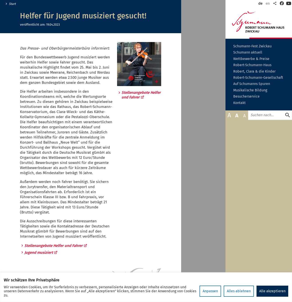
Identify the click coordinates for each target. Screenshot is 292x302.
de (260, 3)
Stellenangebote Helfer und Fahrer (55, 245)
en (268, 3)
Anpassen (210, 291)
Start (12, 4)
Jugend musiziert (41, 252)
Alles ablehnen (239, 291)
